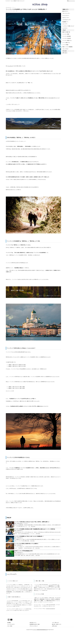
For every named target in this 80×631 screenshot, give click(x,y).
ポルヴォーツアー (65, 17)
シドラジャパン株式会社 (36, 629)
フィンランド (10, 65)
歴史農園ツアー (65, 21)
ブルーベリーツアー (66, 13)
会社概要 (9, 622)
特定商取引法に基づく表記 (35, 624)
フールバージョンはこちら (50, 608)
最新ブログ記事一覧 (66, 32)
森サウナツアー (65, 11)
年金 (22, 523)
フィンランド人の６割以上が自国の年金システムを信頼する (26, 543)
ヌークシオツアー (65, 15)
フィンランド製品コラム (67, 40)
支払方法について (33, 622)
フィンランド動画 (65, 34)
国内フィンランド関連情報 (67, 46)
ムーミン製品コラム (66, 42)
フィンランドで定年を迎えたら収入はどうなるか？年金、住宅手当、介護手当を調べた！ (32, 521)
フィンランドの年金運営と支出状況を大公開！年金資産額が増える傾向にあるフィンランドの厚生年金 (34, 529)
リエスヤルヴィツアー (66, 19)
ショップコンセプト (11, 624)
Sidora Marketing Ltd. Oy (44, 629)
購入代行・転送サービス (56, 624)
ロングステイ (64, 28)
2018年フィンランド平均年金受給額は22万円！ (23, 550)
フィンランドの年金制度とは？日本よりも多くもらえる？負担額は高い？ (29, 536)
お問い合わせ (64, 52)
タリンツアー (64, 23)
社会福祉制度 (26, 523)
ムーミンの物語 (65, 44)
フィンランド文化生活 (66, 38)
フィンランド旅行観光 (66, 36)
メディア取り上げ (55, 622)
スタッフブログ (65, 48)
